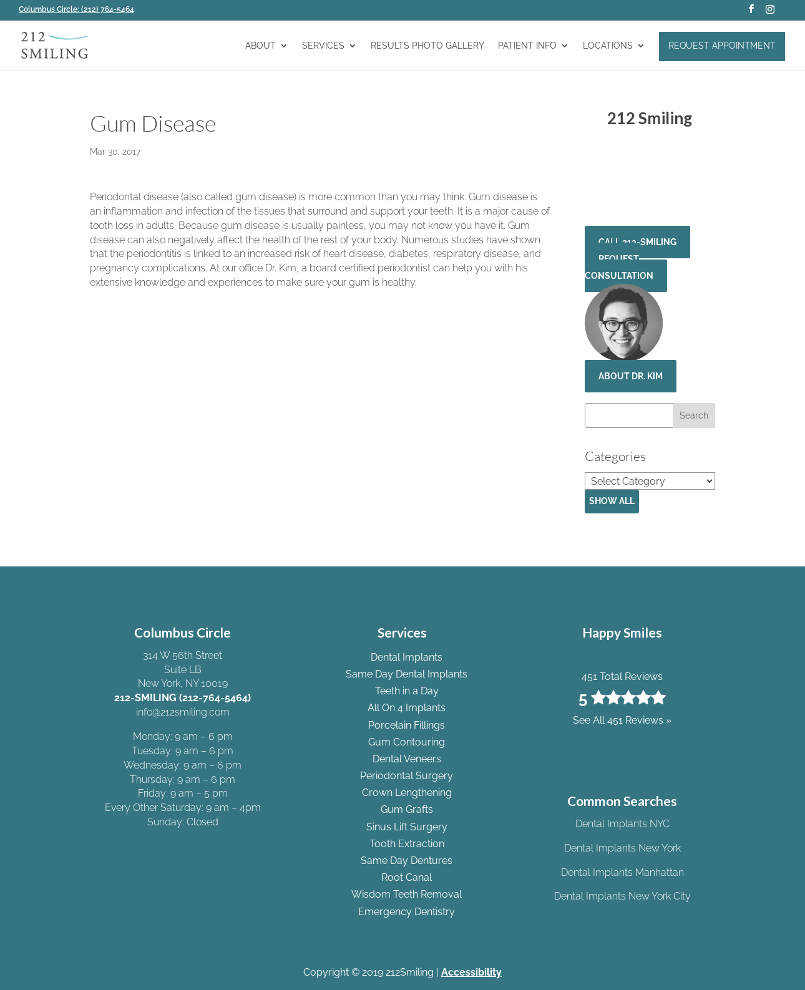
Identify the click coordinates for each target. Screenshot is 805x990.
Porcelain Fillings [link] (406, 725)
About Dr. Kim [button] (630, 376)
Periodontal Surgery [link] (406, 776)
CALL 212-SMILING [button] (637, 242)
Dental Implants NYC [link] (622, 824)
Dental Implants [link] (406, 657)
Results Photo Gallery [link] (427, 46)
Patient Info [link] (527, 46)
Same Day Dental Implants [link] (406, 674)
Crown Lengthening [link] (407, 792)
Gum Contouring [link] (406, 742)
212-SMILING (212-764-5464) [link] (182, 698)
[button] (751, 12)
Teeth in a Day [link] (407, 691)
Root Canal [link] (406, 877)
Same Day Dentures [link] (406, 860)
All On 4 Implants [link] (407, 708)
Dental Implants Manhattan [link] (622, 872)
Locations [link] (608, 46)
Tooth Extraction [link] (406, 844)
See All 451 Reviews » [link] (649, 198)
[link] (80, 9)
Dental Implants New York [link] (622, 848)
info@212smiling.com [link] (183, 712)
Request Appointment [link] (722, 46)
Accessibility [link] (471, 972)
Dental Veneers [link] (407, 759)
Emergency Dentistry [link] (406, 912)
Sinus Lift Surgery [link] (406, 827)
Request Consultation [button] (619, 267)
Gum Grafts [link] (407, 809)
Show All (612, 501)
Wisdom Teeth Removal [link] (406, 894)
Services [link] (323, 46)
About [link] (260, 46)
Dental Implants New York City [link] (622, 896)
